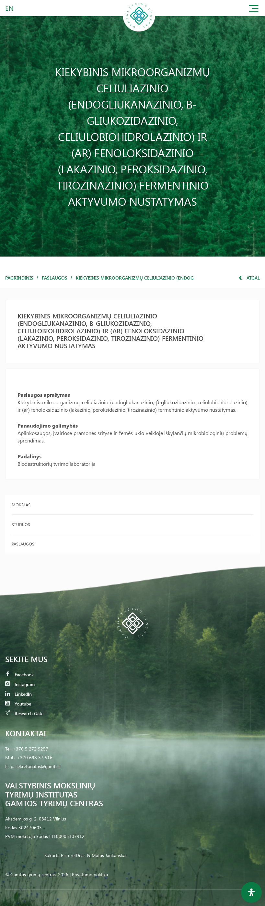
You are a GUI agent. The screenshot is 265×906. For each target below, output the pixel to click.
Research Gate (24, 713)
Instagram (20, 684)
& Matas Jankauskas (107, 855)
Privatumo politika (90, 874)
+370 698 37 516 (34, 757)
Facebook (19, 674)
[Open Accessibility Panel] (251, 892)
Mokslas (21, 504)
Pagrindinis (19, 278)
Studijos (21, 524)
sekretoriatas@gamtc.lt (38, 766)
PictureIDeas (73, 855)
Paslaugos (54, 278)
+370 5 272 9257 (30, 749)
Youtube (18, 704)
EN (9, 8)
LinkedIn (18, 694)
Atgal (249, 278)
